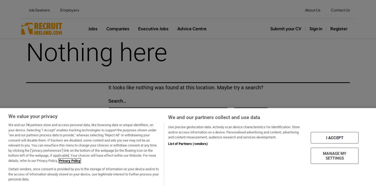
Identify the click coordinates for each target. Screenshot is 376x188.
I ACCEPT (334, 138)
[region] (188, 148)
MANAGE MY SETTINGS (334, 156)
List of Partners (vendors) (188, 144)
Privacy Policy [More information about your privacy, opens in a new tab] (69, 161)
